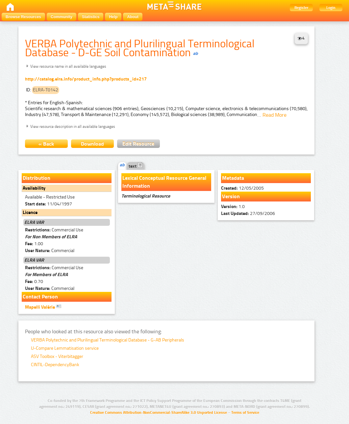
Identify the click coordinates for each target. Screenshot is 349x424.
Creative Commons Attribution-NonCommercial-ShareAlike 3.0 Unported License (158, 412)
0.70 (34, 281)
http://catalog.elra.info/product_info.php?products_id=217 (86, 79)
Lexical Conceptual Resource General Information (164, 182)
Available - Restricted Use (50, 197)
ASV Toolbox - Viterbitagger (57, 356)
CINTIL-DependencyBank (55, 364)
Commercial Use (54, 230)
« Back (46, 144)
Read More (274, 115)
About (132, 16)
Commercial (49, 250)
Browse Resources (23, 16)
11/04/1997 (48, 204)
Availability (34, 188)
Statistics (90, 16)
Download (92, 144)
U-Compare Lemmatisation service (65, 348)
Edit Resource (138, 144)
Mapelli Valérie (43, 306)
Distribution (36, 178)
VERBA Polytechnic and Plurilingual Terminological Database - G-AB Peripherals (107, 340)
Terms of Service (245, 412)
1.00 (34, 244)
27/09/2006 (248, 213)
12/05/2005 (242, 188)
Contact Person (40, 297)
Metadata (233, 178)
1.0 (233, 206)
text (136, 166)
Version (231, 196)
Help (113, 16)
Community (61, 16)
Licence (30, 212)
